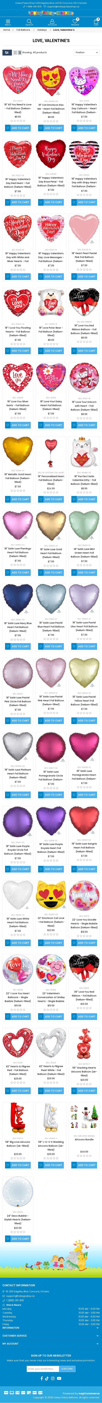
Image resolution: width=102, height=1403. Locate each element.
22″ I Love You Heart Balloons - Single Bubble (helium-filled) (18, 997)
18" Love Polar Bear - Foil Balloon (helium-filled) (51, 331)
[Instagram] (52, 1379)
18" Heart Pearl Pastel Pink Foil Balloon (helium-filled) (84, 257)
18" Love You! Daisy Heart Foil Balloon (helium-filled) (51, 405)
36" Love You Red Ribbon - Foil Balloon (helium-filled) (84, 995)
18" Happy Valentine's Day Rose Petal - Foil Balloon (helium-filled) (51, 181)
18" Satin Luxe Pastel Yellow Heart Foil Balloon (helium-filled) (84, 700)
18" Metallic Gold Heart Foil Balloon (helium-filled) (17, 478)
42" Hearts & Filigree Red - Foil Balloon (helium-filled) (18, 1070)
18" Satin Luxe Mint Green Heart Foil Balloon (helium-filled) (84, 553)
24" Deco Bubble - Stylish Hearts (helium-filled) (17, 1219)
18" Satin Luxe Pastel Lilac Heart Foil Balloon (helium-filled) (84, 626)
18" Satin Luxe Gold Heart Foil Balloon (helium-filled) (51, 553)
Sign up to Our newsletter (51, 1356)
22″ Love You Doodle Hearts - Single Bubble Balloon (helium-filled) (84, 923)
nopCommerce (89, 1394)
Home (6, 30)
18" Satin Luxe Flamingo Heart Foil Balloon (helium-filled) (17, 552)
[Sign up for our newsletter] (43, 1369)
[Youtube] (59, 1379)
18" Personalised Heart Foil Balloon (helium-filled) (51, 480)
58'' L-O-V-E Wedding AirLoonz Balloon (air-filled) (51, 1146)
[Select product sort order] (87, 53)
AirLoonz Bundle (84, 1139)
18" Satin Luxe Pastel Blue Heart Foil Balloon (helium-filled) (51, 626)
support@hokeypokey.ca (20, 1296)
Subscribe (67, 1369)
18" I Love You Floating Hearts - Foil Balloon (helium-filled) (18, 331)
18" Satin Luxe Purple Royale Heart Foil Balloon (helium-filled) (51, 848)
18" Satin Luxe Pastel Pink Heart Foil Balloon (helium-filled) (51, 700)
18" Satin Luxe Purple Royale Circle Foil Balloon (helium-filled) (17, 850)
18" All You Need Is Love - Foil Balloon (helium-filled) (17, 108)
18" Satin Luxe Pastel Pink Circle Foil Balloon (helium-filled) (18, 701)
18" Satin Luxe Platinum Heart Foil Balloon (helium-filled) (18, 773)
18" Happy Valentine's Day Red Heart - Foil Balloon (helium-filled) (17, 183)
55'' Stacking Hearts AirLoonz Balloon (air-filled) (84, 1071)
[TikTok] (47, 1379)
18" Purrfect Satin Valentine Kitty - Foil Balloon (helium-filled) (84, 480)
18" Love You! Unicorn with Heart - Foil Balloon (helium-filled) (84, 406)
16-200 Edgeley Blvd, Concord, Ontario (27, 1291)
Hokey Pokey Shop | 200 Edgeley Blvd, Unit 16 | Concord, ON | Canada (51, 3)
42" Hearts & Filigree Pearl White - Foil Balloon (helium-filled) (51, 1070)
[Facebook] (42, 1379)
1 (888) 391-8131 (15, 1300)
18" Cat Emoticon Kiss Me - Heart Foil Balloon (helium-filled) (51, 109)
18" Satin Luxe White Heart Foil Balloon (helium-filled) (18, 922)
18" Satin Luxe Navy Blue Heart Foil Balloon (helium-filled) (18, 627)
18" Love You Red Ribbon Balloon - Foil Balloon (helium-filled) (84, 329)
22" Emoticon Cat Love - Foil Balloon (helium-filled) (51, 922)
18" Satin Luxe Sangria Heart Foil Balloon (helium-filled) (84, 847)
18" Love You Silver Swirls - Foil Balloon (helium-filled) (17, 405)
